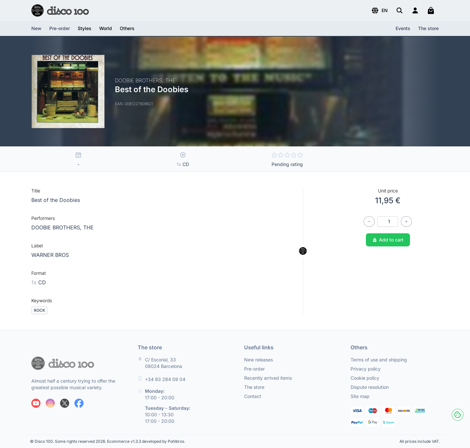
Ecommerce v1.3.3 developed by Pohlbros (145, 441)
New (36, 28)
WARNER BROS (50, 255)
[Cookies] (457, 415)
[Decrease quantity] (369, 221)
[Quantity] (387, 221)
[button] (379, 10)
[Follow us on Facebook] (79, 403)
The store (428, 28)
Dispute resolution (370, 387)
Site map (360, 396)
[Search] (399, 10)
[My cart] (431, 10)
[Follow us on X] (64, 403)
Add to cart (387, 239)
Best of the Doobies (55, 200)
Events (403, 28)
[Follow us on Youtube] (35, 403)
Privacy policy (366, 369)
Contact (252, 396)
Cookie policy (365, 378)
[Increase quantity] (406, 221)
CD (38, 282)
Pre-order (59, 28)
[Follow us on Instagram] (50, 403)
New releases (258, 359)
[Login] (415, 10)
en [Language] (379, 10)
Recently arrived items (268, 378)
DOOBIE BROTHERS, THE (62, 227)
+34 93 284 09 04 (165, 379)
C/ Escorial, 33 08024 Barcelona (163, 363)
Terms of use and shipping (379, 359)
